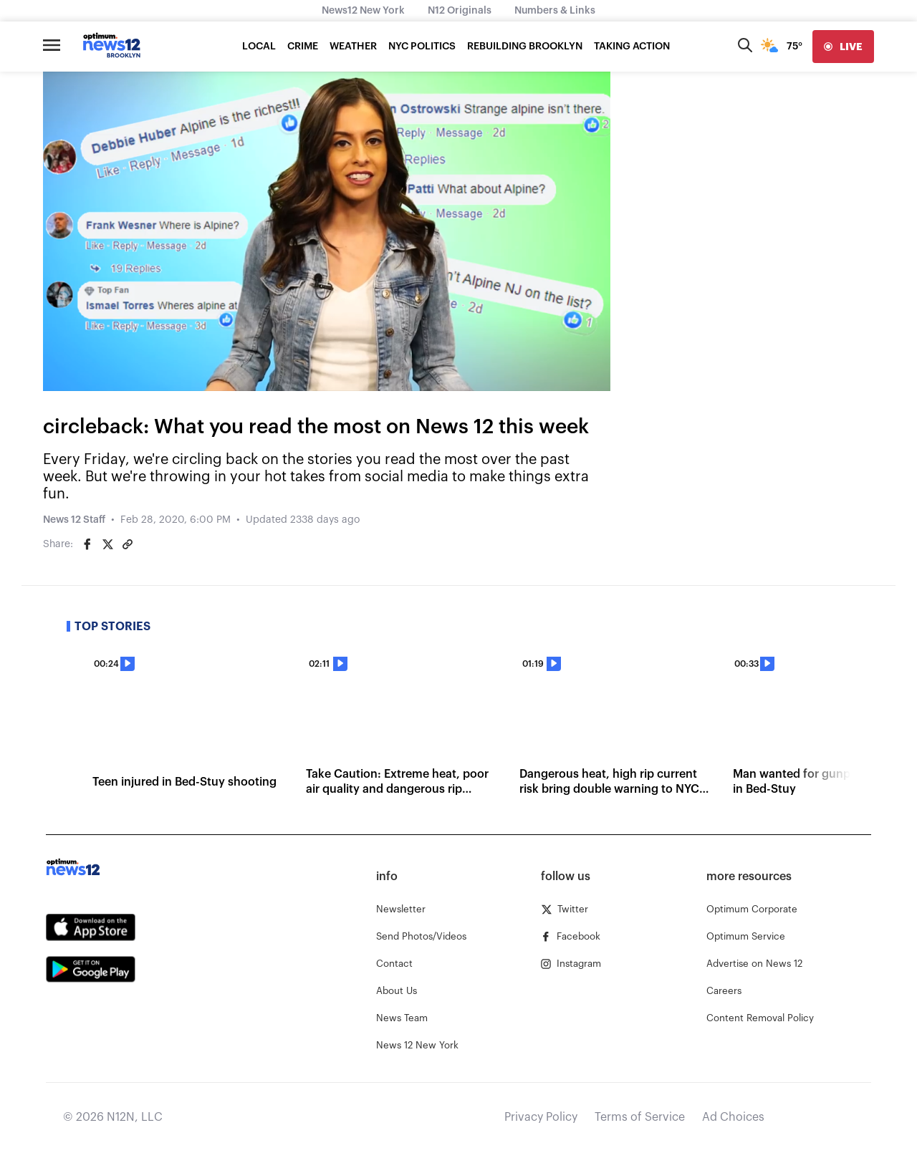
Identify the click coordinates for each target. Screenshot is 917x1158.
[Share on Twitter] (107, 544)
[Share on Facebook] (87, 544)
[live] (843, 46)
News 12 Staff (74, 520)
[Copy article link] (127, 544)
